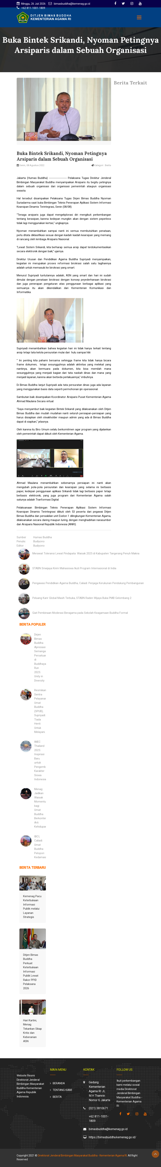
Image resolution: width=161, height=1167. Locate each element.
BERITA (57, 1097)
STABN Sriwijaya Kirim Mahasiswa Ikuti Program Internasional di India (74, 568)
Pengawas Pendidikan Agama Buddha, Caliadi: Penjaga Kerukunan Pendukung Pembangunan (88, 583)
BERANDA (59, 1083)
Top (155, 1154)
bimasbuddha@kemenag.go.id (71, 3)
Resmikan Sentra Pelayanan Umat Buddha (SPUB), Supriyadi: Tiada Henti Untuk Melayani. (40, 711)
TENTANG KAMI (62, 1090)
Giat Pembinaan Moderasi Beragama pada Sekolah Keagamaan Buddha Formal (80, 612)
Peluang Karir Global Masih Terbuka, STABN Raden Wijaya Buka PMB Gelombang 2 (81, 598)
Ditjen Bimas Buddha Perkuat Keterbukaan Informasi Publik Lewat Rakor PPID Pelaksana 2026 (30, 971)
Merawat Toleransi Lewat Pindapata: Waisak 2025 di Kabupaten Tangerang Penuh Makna (85, 553)
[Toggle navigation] (139, 17)
